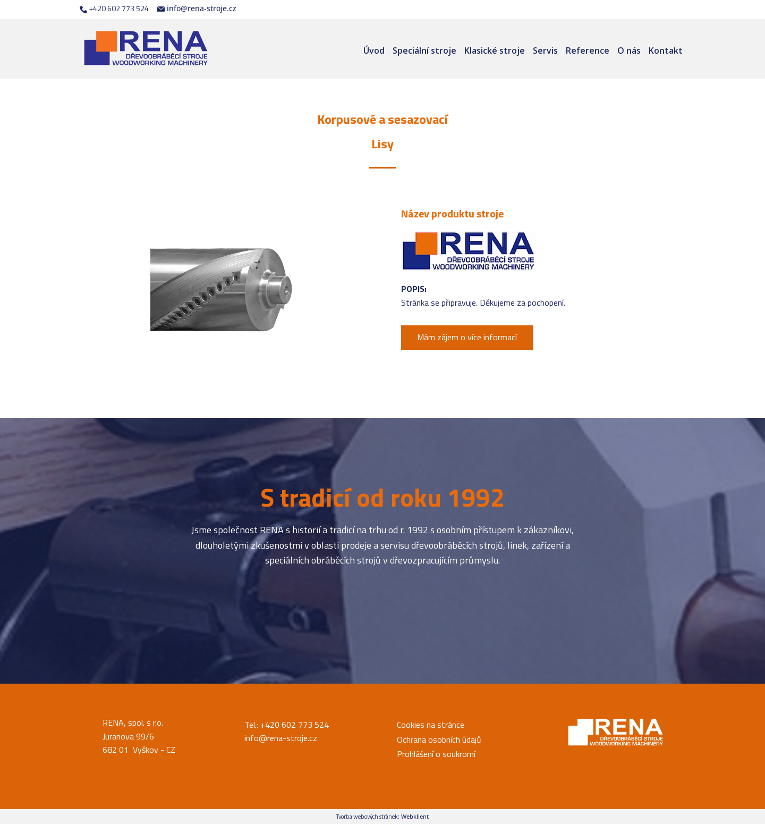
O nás (629, 50)
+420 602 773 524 (114, 8)
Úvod (374, 50)
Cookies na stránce (430, 724)
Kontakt (666, 50)
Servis (545, 50)
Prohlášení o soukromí (436, 753)
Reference (587, 50)
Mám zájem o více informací (467, 337)
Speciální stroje (424, 50)
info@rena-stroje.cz (196, 8)
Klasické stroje (494, 50)
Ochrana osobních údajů (439, 739)
